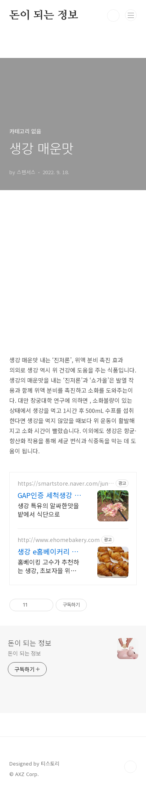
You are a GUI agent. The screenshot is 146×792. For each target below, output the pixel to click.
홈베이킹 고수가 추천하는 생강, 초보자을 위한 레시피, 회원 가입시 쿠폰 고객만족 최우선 (48, 566)
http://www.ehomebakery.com (59, 540)
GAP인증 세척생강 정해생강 (49, 495)
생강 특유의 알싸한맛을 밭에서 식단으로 (48, 509)
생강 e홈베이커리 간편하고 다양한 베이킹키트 (49, 551)
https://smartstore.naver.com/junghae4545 (65, 483)
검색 (113, 15)
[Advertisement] (73, 276)
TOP (130, 767)
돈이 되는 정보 (43, 15)
